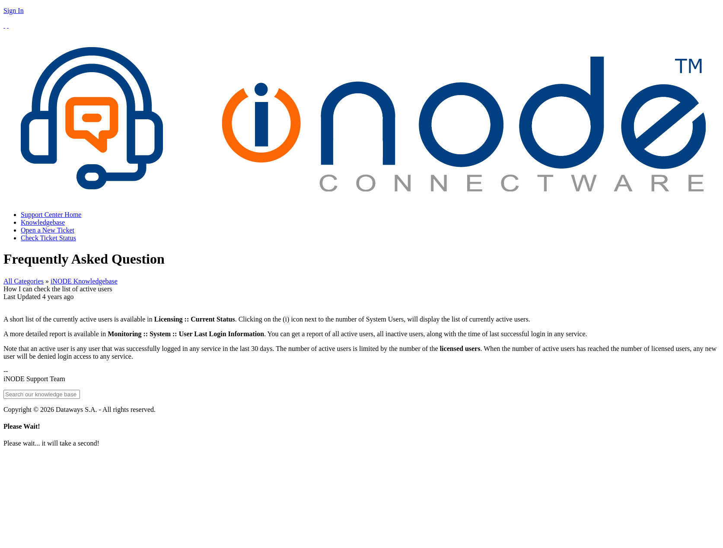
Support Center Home (51, 214)
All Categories (23, 281)
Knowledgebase (43, 222)
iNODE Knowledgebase (84, 281)
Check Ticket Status (48, 238)
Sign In (13, 10)
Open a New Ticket (47, 230)
